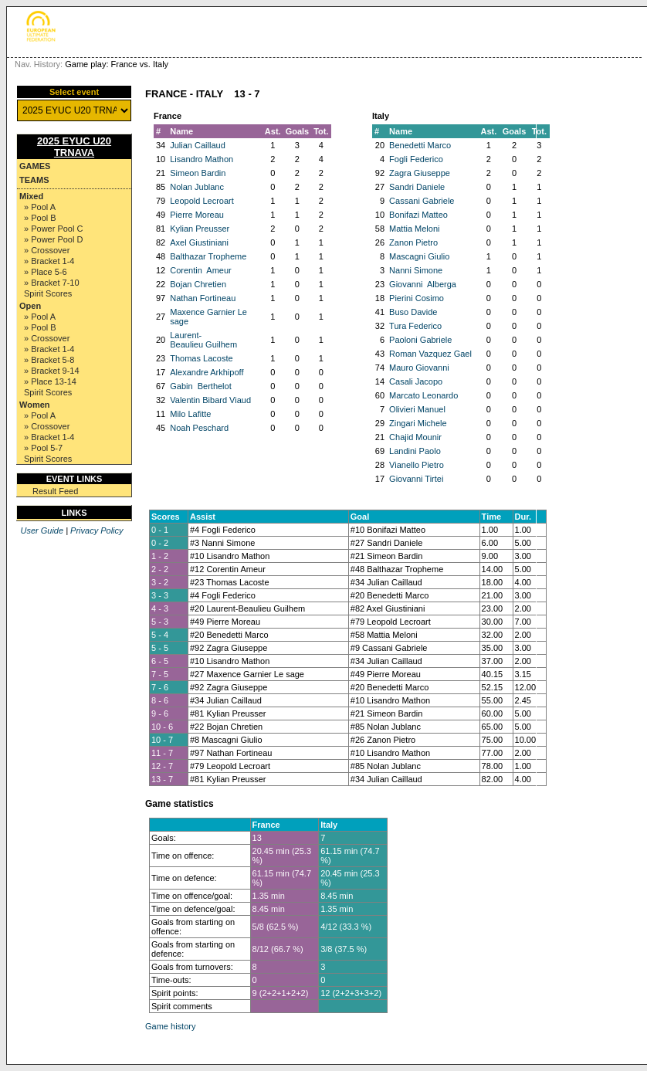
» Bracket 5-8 (49, 359)
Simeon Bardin (197, 173)
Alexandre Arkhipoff (206, 372)
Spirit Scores (48, 293)
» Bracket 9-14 (52, 370)
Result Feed (55, 491)
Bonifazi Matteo (418, 214)
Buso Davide (413, 312)
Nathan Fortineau (202, 298)
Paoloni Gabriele (420, 339)
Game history (170, 1026)
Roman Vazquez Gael (430, 353)
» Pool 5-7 (43, 447)
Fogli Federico (416, 159)
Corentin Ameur (200, 270)
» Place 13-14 (50, 381)
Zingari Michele (418, 423)
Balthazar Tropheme (208, 256)
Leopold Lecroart (202, 200)
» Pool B (40, 217)
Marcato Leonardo (423, 395)
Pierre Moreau (197, 214)
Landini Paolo (415, 451)
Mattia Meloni (414, 228)
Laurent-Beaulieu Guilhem (203, 339)
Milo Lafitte (190, 414)
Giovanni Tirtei (416, 478)
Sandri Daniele (417, 186)
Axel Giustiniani (199, 242)
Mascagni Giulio (419, 256)
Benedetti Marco (420, 145)
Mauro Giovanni (419, 367)
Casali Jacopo (415, 381)
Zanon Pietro (413, 242)
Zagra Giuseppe (419, 173)
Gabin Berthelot (201, 386)
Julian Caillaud (197, 145)
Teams (34, 180)
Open (30, 305)
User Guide (41, 530)
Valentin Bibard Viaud (210, 400)
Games (34, 166)
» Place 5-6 (45, 271)
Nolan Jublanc (197, 186)
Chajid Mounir (415, 437)
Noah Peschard (199, 427)
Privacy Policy (96, 530)
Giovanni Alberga (422, 284)
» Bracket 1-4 (49, 261)
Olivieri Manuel (417, 409)
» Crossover (46, 250)
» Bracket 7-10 (52, 282)
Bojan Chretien (198, 284)
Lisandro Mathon (201, 159)
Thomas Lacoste (201, 358)
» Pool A (40, 207)
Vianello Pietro (416, 464)
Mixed (31, 196)
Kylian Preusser (199, 228)
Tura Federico (415, 325)
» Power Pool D (53, 239)
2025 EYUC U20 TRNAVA (74, 146)
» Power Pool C (53, 228)
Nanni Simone (415, 270)
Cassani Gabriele (421, 200)
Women (34, 404)
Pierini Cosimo (416, 298)
